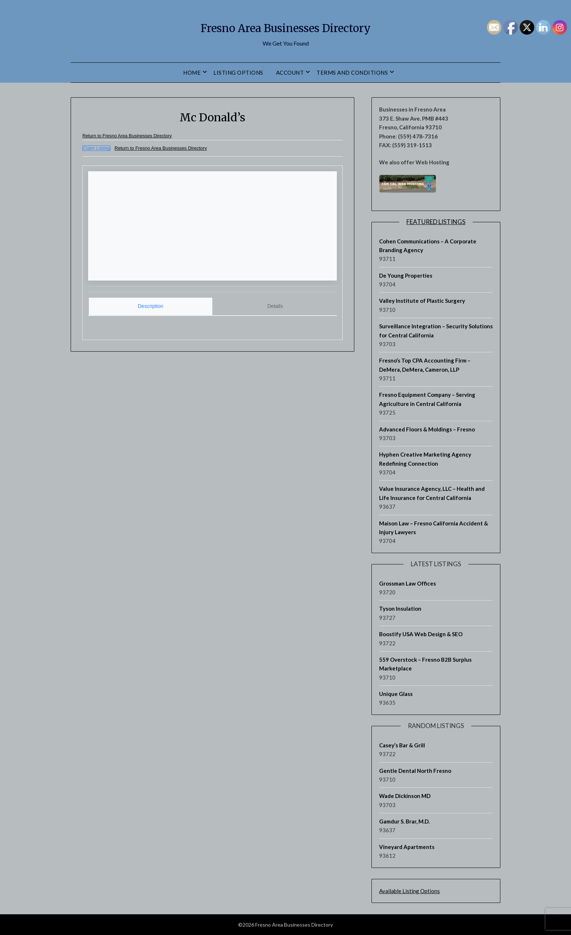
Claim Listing (96, 148)
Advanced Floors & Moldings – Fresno (427, 429)
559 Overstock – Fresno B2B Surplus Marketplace (425, 664)
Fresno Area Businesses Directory (285, 26)
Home (192, 72)
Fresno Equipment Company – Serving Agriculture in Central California (427, 399)
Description (151, 305)
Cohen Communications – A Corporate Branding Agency (427, 245)
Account (290, 72)
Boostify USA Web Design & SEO (420, 634)
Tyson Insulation (400, 608)
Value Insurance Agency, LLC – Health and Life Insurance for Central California (432, 493)
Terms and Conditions (352, 72)
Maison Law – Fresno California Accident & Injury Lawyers (433, 527)
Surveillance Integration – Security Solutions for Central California (436, 330)
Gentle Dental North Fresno (415, 770)
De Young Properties (405, 275)
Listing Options (238, 72)
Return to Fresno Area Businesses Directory (139, 135)
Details (275, 305)
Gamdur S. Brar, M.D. (404, 821)
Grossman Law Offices (407, 583)
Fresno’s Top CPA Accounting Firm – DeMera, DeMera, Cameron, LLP (424, 364)
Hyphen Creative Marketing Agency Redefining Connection (425, 458)
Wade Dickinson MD (404, 796)
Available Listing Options (409, 891)
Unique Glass (396, 694)
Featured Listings (435, 222)
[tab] (150, 305)
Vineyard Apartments (406, 847)
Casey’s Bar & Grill (402, 745)
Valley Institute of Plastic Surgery (422, 300)
